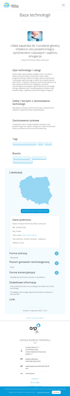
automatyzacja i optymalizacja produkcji (24, 143)
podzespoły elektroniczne (39, 158)
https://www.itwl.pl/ (29, 235)
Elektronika (48, 143)
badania (40, 143)
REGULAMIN (35, 382)
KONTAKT (35, 379)
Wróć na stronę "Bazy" (35, 318)
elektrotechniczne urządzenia (21, 158)
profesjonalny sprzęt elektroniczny (22, 161)
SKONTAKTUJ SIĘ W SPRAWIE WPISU (35, 211)
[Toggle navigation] (63, 5)
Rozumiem (57, 392)
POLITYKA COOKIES (35, 386)
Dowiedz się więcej (43, 392)
